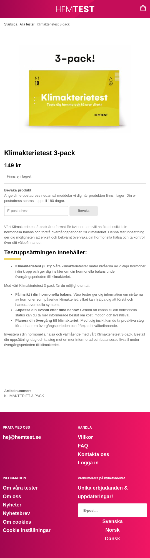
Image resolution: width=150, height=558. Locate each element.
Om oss (12, 496)
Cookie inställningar (27, 530)
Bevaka (83, 211)
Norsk (112, 530)
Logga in (88, 462)
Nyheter (12, 505)
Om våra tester (20, 488)
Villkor (85, 437)
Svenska (112, 521)
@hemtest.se (25, 437)
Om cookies (17, 522)
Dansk (112, 538)
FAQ (83, 446)
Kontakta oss (93, 454)
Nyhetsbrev (16, 513)
